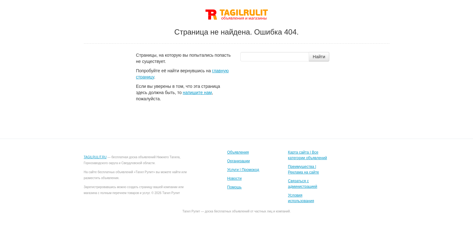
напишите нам (197, 92)
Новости (234, 178)
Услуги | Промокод (243, 170)
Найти (319, 56)
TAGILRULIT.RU (95, 157)
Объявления (238, 152)
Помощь (234, 187)
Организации (238, 161)
